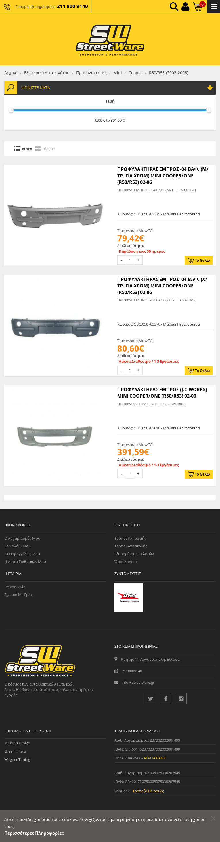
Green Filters (15, 751)
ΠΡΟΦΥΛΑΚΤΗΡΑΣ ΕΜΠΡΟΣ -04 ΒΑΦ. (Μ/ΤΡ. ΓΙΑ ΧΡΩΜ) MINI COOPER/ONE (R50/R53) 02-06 (162, 175)
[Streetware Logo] (110, 39)
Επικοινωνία (15, 586)
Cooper (135, 72)
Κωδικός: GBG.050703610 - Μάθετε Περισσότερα (158, 428)
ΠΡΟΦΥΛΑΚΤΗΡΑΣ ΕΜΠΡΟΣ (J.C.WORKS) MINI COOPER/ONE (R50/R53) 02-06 (162, 392)
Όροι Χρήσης (125, 561)
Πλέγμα (48, 148)
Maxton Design (17, 742)
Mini (117, 72)
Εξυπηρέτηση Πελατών (134, 553)
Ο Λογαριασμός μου (22, 538)
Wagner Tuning (17, 759)
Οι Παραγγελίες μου (22, 553)
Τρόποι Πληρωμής (130, 538)
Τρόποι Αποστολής (130, 546)
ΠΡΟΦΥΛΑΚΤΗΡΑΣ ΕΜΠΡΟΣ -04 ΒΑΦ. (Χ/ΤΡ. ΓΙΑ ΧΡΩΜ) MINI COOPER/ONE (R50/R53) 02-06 (162, 285)
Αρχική (11, 72)
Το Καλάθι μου (17, 546)
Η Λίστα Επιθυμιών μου (25, 561)
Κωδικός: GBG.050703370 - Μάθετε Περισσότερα (158, 324)
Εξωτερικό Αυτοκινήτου (47, 72)
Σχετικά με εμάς (18, 594)
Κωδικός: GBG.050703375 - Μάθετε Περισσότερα (158, 214)
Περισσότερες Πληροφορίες (34, 833)
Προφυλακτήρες (91, 72)
